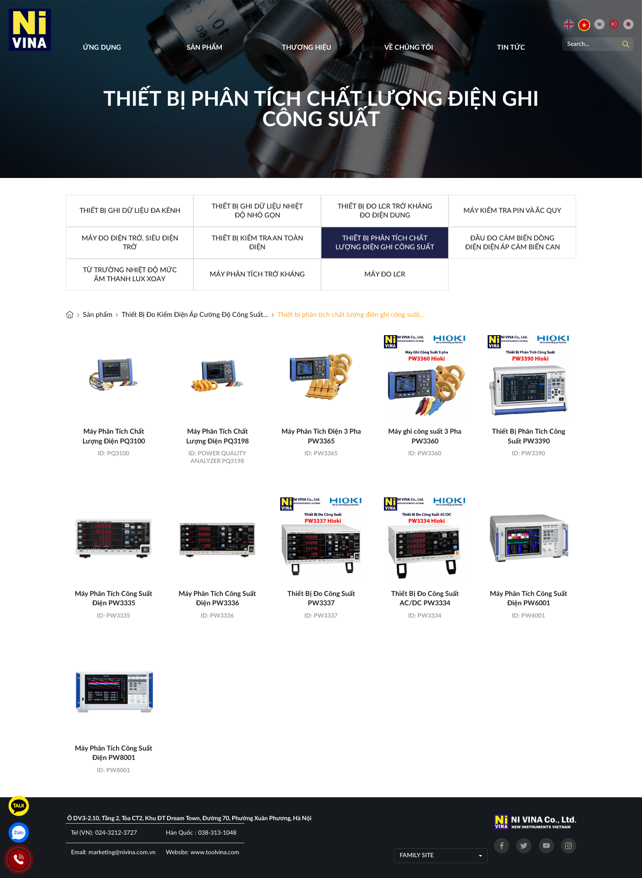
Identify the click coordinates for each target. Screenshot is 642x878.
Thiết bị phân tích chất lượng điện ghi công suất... (351, 314)
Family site (417, 855)
